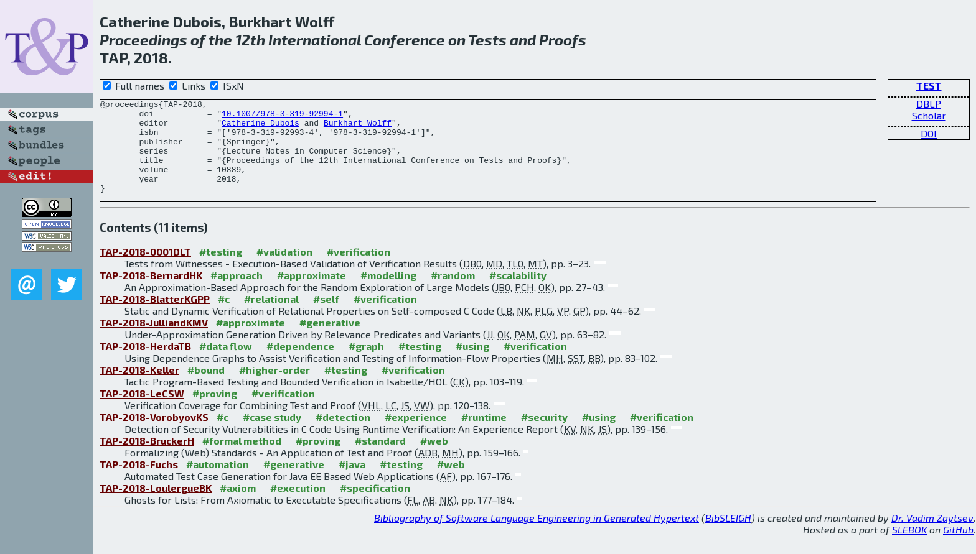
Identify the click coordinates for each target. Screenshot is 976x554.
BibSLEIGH (728, 536)
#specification (375, 506)
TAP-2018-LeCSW (142, 412)
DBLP (928, 103)
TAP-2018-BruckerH (147, 459)
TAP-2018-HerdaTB (145, 365)
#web (434, 459)
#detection (343, 435)
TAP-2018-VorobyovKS (154, 435)
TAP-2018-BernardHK (151, 294)
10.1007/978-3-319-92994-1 (282, 116)
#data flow (225, 365)
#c (224, 317)
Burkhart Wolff (358, 128)
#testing (220, 270)
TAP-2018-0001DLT (145, 270)
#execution (298, 506)
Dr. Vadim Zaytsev (932, 536)
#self (326, 317)
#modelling (388, 294)
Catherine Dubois (260, 128)
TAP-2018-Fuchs (139, 483)
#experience (416, 435)
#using (472, 365)
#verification (358, 270)
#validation (284, 270)
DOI (929, 133)
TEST (929, 85)
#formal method (241, 459)
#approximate (311, 294)
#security (544, 435)
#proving (214, 412)
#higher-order (274, 388)
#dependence (300, 365)
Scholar (929, 115)
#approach (236, 294)
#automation (217, 483)
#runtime (484, 435)
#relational (271, 317)
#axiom (238, 506)
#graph (366, 365)
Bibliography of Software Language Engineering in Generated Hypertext (536, 536)
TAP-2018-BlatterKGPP (155, 317)
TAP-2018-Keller (139, 388)
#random (453, 294)
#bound (206, 388)
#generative (329, 341)
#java (352, 483)
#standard (380, 459)
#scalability (518, 294)
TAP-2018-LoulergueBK (156, 506)
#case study (272, 435)
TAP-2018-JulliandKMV (154, 341)
